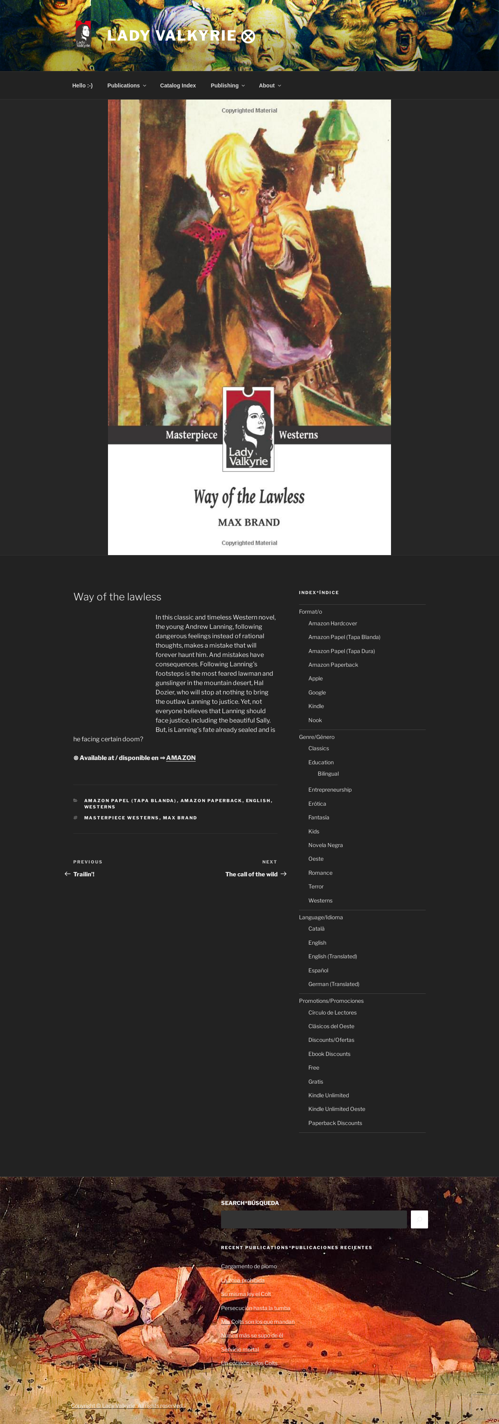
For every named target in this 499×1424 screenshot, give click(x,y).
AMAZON (181, 758)
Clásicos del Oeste (331, 1026)
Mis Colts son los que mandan (258, 1321)
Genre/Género (316, 736)
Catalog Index (178, 85)
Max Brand (180, 818)
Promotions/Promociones (331, 1000)
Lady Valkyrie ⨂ (181, 35)
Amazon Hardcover (332, 623)
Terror (316, 886)
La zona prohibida (243, 1280)
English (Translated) (332, 956)
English (258, 800)
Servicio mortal (240, 1349)
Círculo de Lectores (332, 1012)
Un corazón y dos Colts (249, 1363)
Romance (320, 872)
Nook (315, 720)
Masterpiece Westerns (121, 818)
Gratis (315, 1081)
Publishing (228, 85)
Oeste (316, 858)
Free (313, 1067)
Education (321, 762)
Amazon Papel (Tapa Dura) (341, 651)
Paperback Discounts (335, 1123)
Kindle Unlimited (328, 1095)
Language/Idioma (321, 917)
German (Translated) (333, 984)
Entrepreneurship (330, 789)
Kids (313, 831)
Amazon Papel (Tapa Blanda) (130, 800)
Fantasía (318, 817)
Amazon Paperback (211, 800)
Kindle (316, 706)
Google (317, 692)
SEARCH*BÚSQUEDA (250, 1203)
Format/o (310, 611)
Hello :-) (83, 85)
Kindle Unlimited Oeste (336, 1108)
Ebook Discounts (329, 1053)
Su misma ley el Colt (246, 1293)
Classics (318, 748)
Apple (315, 678)
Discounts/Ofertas (331, 1039)
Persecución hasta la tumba (255, 1308)
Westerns (100, 807)
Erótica (317, 803)
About (270, 85)
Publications (127, 85)
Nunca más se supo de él (252, 1335)
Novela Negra (325, 845)
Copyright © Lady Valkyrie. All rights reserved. (127, 1405)
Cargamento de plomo (249, 1266)
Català (316, 928)
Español (318, 970)
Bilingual (328, 773)
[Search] (419, 1219)
